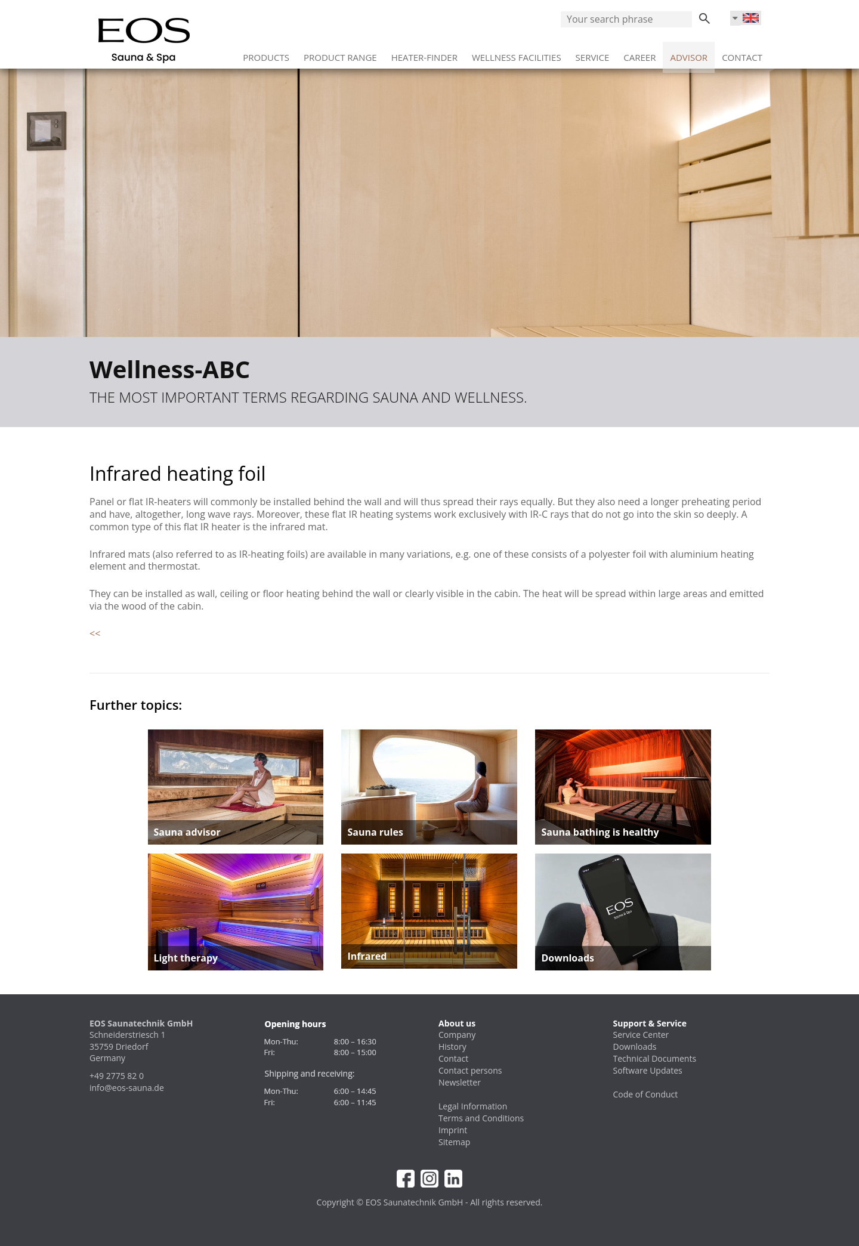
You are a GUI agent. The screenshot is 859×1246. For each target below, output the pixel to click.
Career (639, 53)
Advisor (688, 53)
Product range (340, 53)
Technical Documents (655, 1058)
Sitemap (454, 1142)
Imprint (452, 1130)
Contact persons (470, 1070)
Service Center (641, 1034)
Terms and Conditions (481, 1118)
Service (593, 53)
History (452, 1046)
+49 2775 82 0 (116, 1075)
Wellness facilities (516, 53)
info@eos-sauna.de (126, 1087)
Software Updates (647, 1070)
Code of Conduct (645, 1094)
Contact (742, 53)
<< (94, 633)
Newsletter (459, 1082)
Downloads (635, 1046)
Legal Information (472, 1106)
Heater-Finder (424, 53)
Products (266, 53)
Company (456, 1034)
